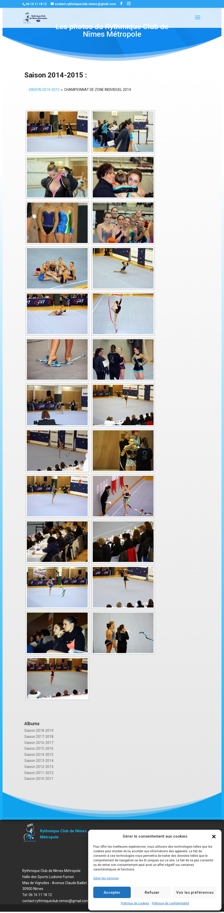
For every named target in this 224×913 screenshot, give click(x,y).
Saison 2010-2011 (38, 779)
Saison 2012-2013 (38, 767)
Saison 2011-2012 (38, 773)
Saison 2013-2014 (38, 761)
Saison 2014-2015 (38, 755)
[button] (213, 836)
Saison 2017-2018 (38, 737)
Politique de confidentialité (170, 903)
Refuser (152, 892)
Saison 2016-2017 (38, 743)
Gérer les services (106, 878)
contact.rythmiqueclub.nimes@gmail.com (55, 901)
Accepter (112, 892)
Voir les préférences (195, 892)
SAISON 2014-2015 (44, 90)
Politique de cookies (135, 903)
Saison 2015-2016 (38, 748)
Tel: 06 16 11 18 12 (37, 895)
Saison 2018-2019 (38, 730)
